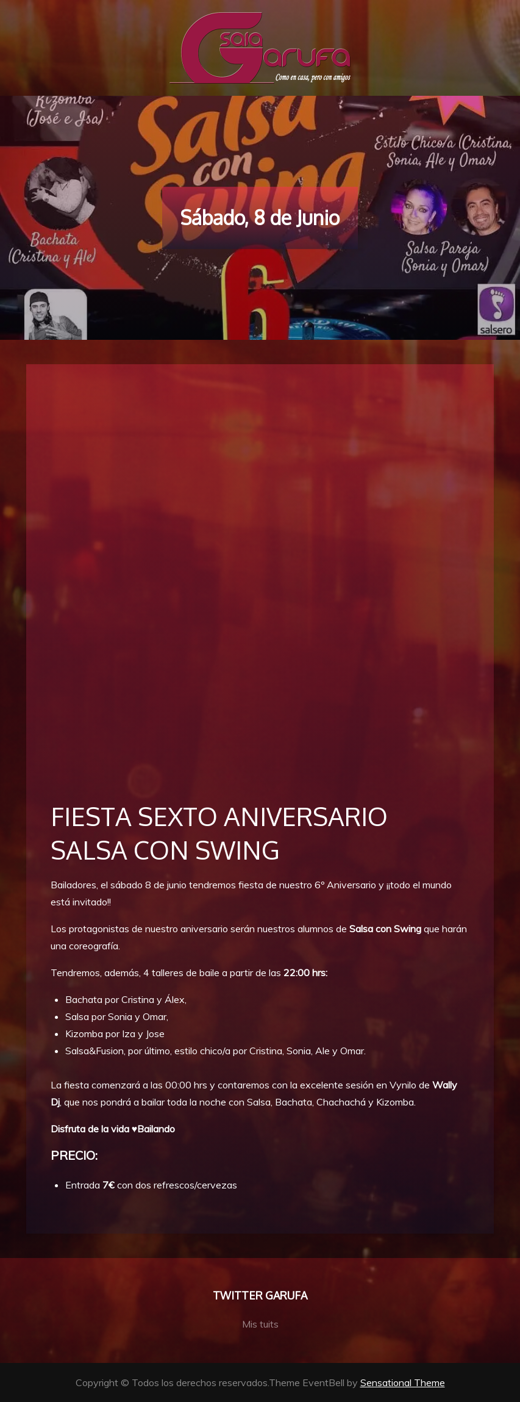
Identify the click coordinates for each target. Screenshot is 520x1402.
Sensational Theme (402, 1382)
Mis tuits (260, 1324)
